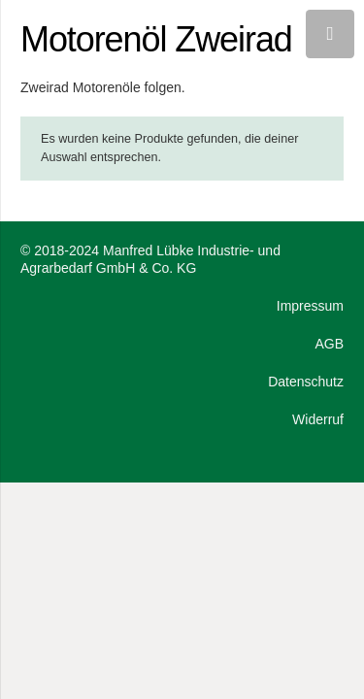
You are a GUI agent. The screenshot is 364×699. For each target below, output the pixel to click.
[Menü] (330, 34)
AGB (329, 343)
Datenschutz (306, 381)
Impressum (310, 306)
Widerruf (318, 419)
